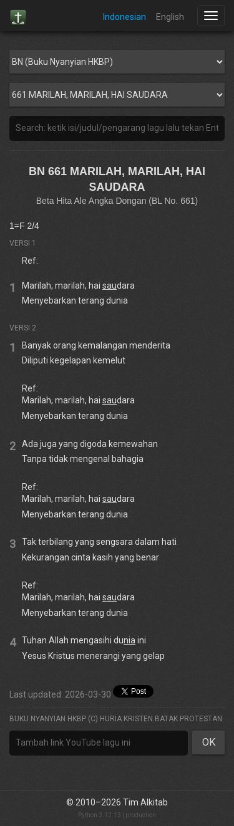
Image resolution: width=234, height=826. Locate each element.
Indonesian (124, 17)
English (170, 17)
